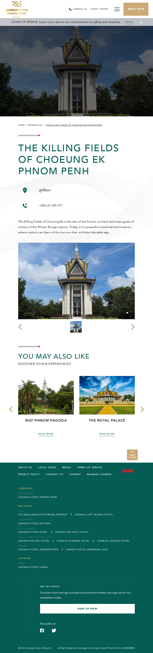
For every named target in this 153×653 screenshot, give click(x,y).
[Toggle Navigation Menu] (116, 9)
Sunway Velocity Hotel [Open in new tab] (72, 532)
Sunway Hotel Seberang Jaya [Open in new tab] (87, 549)
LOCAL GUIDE (47, 467)
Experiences (35, 125)
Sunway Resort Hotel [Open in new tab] (33, 540)
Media (66, 467)
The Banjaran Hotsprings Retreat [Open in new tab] (42, 514)
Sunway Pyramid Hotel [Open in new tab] (73, 540)
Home (21, 125)
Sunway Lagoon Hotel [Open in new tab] (113, 540)
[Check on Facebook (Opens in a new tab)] (42, 630)
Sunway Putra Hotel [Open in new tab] (33, 532)
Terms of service (89, 467)
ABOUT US (25, 467)
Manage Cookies (99, 474)
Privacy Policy (29, 474)
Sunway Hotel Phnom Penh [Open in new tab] (37, 497)
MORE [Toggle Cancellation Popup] (129, 22)
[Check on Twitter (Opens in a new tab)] (54, 630)
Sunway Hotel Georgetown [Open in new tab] (38, 549)
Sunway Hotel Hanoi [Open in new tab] (33, 567)
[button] (127, 312)
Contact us (54, 474)
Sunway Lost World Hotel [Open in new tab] (94, 514)
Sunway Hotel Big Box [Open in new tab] (34, 523)
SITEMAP (75, 474)
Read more (46, 433)
